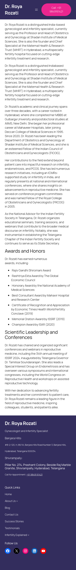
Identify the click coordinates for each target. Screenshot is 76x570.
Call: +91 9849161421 (56, 9)
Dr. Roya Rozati (13, 9)
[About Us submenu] (17, 501)
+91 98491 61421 (35, 474)
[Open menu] (36, 10)
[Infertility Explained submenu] (28, 535)
